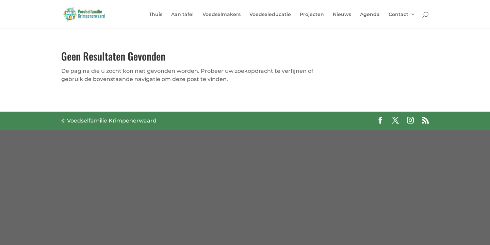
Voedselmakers (221, 14)
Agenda (370, 14)
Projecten (312, 14)
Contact (398, 14)
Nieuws (342, 14)
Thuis (155, 14)
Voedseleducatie (270, 14)
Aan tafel (182, 14)
